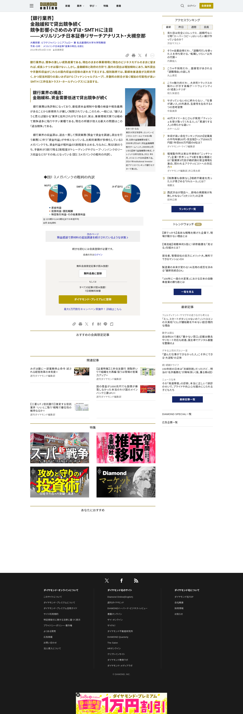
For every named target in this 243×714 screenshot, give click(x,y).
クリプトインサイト (116, 654)
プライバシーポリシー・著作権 (58, 625)
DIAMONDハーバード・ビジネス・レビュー (127, 608)
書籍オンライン (114, 614)
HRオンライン (114, 648)
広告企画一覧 (170, 422)
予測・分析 (35, 46)
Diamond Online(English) (120, 597)
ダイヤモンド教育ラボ (117, 660)
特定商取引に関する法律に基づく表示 (62, 620)
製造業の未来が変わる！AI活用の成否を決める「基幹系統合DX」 (187, 269)
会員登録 (206, 6)
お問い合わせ (50, 642)
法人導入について (52, 648)
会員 (206, 27)
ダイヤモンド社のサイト (119, 590)
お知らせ (178, 614)
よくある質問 (50, 631)
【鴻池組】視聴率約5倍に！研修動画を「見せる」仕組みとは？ (187, 246)
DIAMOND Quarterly (117, 637)
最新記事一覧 (187, 399)
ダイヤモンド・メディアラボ (120, 665)
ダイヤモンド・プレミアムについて (59, 602)
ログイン (191, 6)
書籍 (119, 6)
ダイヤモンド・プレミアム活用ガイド (60, 608)
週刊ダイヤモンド (115, 602)
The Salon (112, 642)
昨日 (181, 27)
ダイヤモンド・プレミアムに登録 (92, 299)
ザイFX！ (111, 625)
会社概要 (178, 602)
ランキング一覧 (187, 209)
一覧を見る (187, 291)
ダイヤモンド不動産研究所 (120, 631)
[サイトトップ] (46, 5)
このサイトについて (53, 597)
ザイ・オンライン (115, 620)
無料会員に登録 (93, 273)
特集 (106, 6)
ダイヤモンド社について (186, 590)
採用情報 (178, 608)
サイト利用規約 (51, 614)
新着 (68, 6)
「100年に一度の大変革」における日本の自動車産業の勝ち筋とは (187, 280)
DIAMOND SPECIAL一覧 (177, 414)
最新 (168, 27)
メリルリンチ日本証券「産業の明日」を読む (63, 46)
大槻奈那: (68, 42)
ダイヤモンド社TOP (183, 597)
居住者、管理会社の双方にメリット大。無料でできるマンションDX (187, 257)
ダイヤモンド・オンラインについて (61, 590)
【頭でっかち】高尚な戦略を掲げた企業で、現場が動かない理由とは (187, 234)
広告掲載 (48, 637)
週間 (193, 27)
